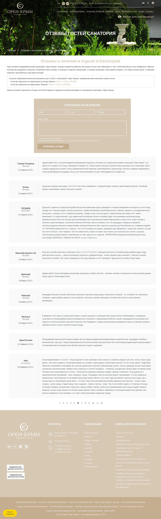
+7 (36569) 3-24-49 (63, 449)
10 (93, 403)
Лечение (88, 459)
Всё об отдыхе (91, 433)
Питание (88, 452)
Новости (88, 437)
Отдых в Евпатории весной (80, 502)
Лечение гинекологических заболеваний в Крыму (96, 506)
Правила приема (123, 455)
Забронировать (77, 12)
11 (97, 403)
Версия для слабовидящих (136, 16)
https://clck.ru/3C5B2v (66, 81)
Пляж (87, 455)
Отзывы (149, 12)
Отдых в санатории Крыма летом (60, 511)
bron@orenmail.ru (62, 441)
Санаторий (62, 12)
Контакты (54, 424)
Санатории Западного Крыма (90, 511)
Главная (11, 50)
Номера (109, 12)
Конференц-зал (129, 12)
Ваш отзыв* (43, 119)
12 (102, 403)
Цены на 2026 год (124, 433)
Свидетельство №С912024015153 (15, 468)
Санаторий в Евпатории (26, 502)
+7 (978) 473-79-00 (63, 446)
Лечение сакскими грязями (61, 506)
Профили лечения (95, 12)
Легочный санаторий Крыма (133, 502)
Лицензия (120, 437)
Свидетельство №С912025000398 (16, 476)
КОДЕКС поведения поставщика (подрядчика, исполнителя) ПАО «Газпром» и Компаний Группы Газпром (132, 476)
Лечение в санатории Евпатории (52, 502)
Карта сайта (109, 511)
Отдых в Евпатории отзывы (132, 506)
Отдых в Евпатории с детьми (106, 502)
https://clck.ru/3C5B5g (59, 84)
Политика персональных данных (130, 459)
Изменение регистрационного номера (132, 470)
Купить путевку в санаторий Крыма (32, 506)
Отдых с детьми (92, 440)
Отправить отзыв (53, 146)
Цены (117, 12)
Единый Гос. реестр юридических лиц (132, 444)
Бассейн (88, 448)
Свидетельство (123, 440)
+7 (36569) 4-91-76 (63, 452)
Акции (141, 12)
